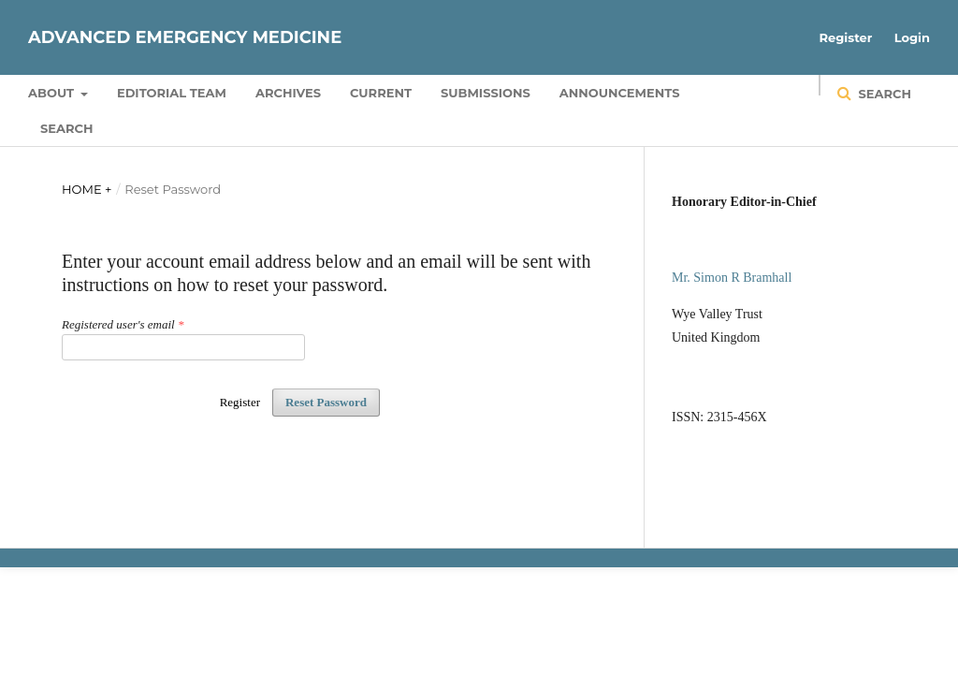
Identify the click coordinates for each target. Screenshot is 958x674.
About (53, 92)
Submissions (485, 92)
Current (381, 92)
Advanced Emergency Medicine (184, 37)
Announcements (619, 92)
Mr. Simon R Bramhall (731, 278)
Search (66, 128)
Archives (288, 92)
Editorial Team (171, 92)
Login (912, 37)
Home (83, 189)
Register (846, 37)
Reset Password (326, 402)
